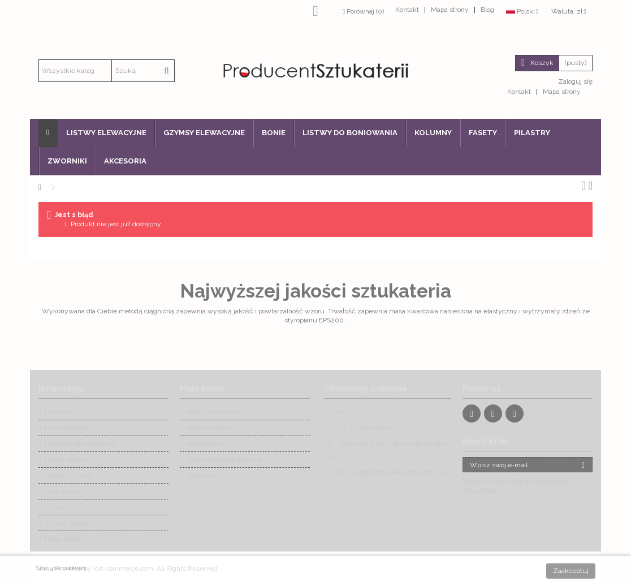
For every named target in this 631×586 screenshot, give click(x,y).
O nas (53, 507)
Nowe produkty (69, 428)
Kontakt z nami (68, 475)
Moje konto (202, 388)
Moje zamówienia (213, 412)
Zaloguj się (574, 81)
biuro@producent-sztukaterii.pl (397, 472)
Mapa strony (450, 10)
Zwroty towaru (67, 523)
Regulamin (62, 491)
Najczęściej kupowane (80, 443)
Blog (487, 10)
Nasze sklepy (66, 459)
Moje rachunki (208, 428)
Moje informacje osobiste (224, 459)
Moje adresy (205, 443)
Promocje (59, 412)
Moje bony (202, 475)
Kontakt (407, 10)
